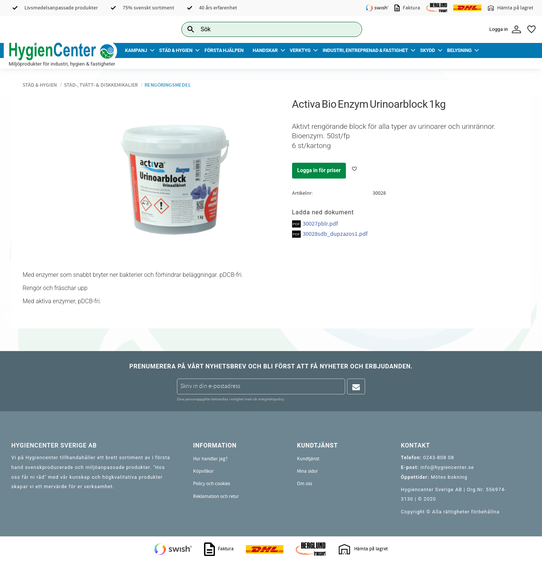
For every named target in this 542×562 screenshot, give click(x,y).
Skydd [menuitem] (427, 50)
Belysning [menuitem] (459, 50)
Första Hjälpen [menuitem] (224, 50)
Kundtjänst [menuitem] (308, 459)
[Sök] (350, 29)
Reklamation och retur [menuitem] (216, 496)
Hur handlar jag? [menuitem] (210, 459)
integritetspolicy (271, 399)
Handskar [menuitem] (265, 50)
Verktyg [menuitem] (300, 50)
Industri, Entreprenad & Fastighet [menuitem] (365, 50)
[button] (531, 29)
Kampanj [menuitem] (136, 50)
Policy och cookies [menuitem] (211, 484)
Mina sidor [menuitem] (307, 471)
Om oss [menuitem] (304, 484)
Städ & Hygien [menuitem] (175, 50)
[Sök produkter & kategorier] (263, 29)
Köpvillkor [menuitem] (203, 471)
